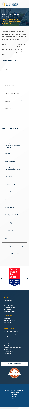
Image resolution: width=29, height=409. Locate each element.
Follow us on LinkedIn (14, 334)
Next (27, 279)
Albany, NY (7, 318)
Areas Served (7, 353)
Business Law (9, 153)
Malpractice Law (9, 207)
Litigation (7, 199)
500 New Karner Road (10, 302)
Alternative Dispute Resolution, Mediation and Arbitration (13, 145)
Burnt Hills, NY (7, 322)
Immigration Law (10, 176)
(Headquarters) (8, 300)
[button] (14, 70)
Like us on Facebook (14, 331)
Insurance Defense (10, 184)
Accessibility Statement (14, 396)
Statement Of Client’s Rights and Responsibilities (12, 348)
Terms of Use (7, 343)
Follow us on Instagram (14, 336)
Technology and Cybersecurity (14, 246)
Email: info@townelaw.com (11, 311)
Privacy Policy (7, 345)
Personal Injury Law (10, 223)
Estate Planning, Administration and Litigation (14, 168)
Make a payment (14, 363)
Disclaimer (14, 394)
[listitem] (14, 277)
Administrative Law (10, 138)
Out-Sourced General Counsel (11, 215)
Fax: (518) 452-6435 (9, 309)
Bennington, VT (8, 324)
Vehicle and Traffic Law (12, 253)
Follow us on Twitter (14, 333)
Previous (2, 279)
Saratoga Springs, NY (9, 320)
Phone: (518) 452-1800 (9, 307)
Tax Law (7, 238)
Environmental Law (10, 161)
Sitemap (14, 398)
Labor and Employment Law (13, 192)
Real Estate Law (9, 230)
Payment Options (8, 351)
